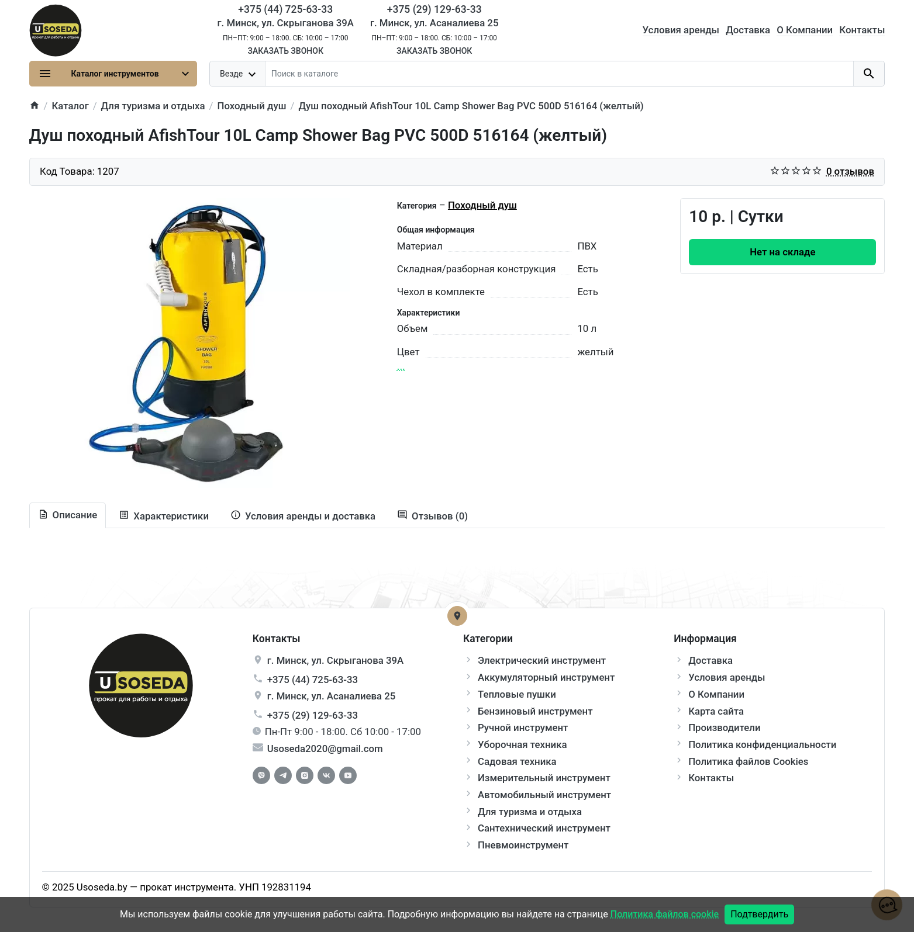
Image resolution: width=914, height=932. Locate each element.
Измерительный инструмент (544, 778)
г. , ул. (335, 660)
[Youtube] (348, 775)
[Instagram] (304, 775)
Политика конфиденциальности (762, 744)
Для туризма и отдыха (530, 811)
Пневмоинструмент (523, 845)
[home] (34, 106)
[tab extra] (303, 516)
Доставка (748, 30)
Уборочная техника (522, 744)
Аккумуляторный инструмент (546, 677)
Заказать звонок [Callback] (285, 51)
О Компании (805, 30)
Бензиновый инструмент (535, 711)
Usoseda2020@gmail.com (325, 748)
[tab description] (67, 515)
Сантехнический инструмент (544, 828)
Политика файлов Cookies (748, 761)
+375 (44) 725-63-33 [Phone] (285, 9)
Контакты (862, 30)
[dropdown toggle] (238, 73)
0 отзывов (850, 171)
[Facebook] (261, 775)
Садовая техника (517, 761)
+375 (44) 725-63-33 (312, 679)
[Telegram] (283, 775)
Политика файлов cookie (665, 914)
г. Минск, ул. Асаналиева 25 (434, 23)
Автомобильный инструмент (544, 795)
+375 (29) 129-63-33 (312, 715)
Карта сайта (716, 711)
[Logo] (55, 29)
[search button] (868, 73)
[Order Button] (782, 252)
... (401, 366)
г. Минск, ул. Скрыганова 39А (286, 23)
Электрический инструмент (542, 660)
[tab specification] (164, 516)
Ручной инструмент (523, 727)
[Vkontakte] (326, 775)
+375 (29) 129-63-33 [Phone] (434, 9)
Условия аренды (681, 30)
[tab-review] (432, 516)
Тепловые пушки (517, 694)
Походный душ (482, 205)
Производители (724, 727)
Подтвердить (759, 914)
